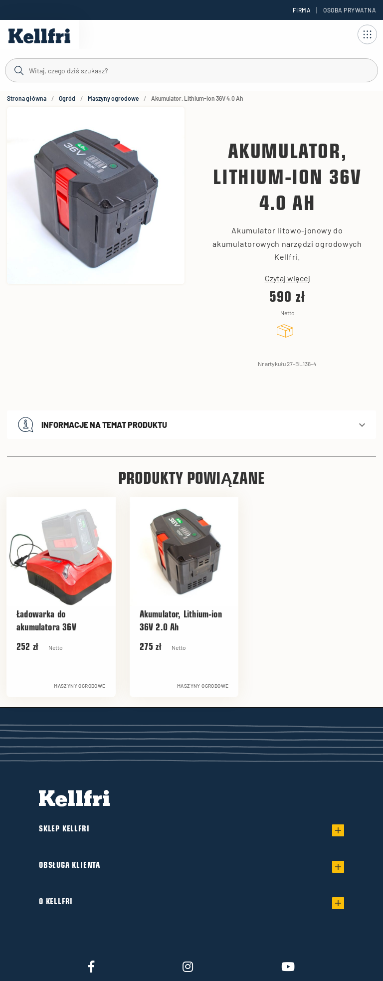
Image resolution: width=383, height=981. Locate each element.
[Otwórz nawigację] (367, 34)
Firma (302, 9)
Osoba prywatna (349, 9)
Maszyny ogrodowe (113, 98)
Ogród (67, 98)
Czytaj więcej (287, 278)
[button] (191, 424)
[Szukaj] (191, 69)
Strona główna (26, 98)
